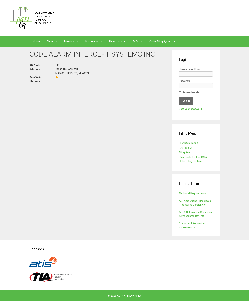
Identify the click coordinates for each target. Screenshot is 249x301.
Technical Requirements (192, 193)
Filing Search (186, 152)
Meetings (73, 41)
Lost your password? (191, 108)
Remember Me (191, 92)
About (54, 41)
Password (184, 80)
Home (36, 41)
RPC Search (185, 147)
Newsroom (119, 41)
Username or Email (189, 69)
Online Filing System (164, 41)
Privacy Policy (133, 295)
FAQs (139, 41)
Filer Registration (188, 143)
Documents (95, 41)
